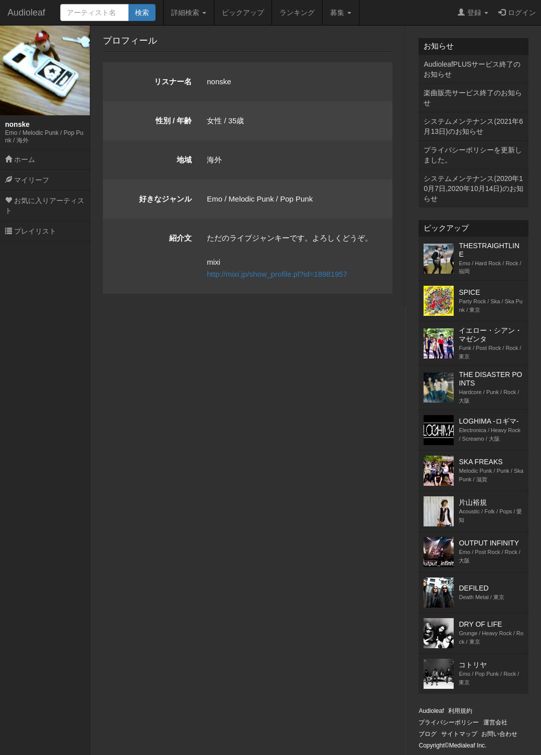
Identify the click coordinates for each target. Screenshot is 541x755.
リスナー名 (173, 81)
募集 (340, 13)
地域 (184, 159)
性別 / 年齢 (174, 120)
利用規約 (460, 710)
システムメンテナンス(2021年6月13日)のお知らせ (473, 126)
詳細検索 (188, 13)
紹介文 (180, 238)
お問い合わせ (499, 733)
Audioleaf (26, 13)
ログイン (517, 13)
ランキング (297, 13)
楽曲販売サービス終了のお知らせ (473, 98)
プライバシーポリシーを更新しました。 (473, 155)
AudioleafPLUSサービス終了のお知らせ (472, 69)
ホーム (20, 159)
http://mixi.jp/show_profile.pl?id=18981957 (277, 274)
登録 (473, 13)
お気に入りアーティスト (44, 206)
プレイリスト (30, 231)
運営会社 (495, 722)
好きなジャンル (165, 199)
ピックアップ (243, 13)
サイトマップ (459, 733)
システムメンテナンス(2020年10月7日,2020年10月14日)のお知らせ (473, 188)
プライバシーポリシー (449, 722)
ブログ (428, 733)
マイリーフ (27, 180)
